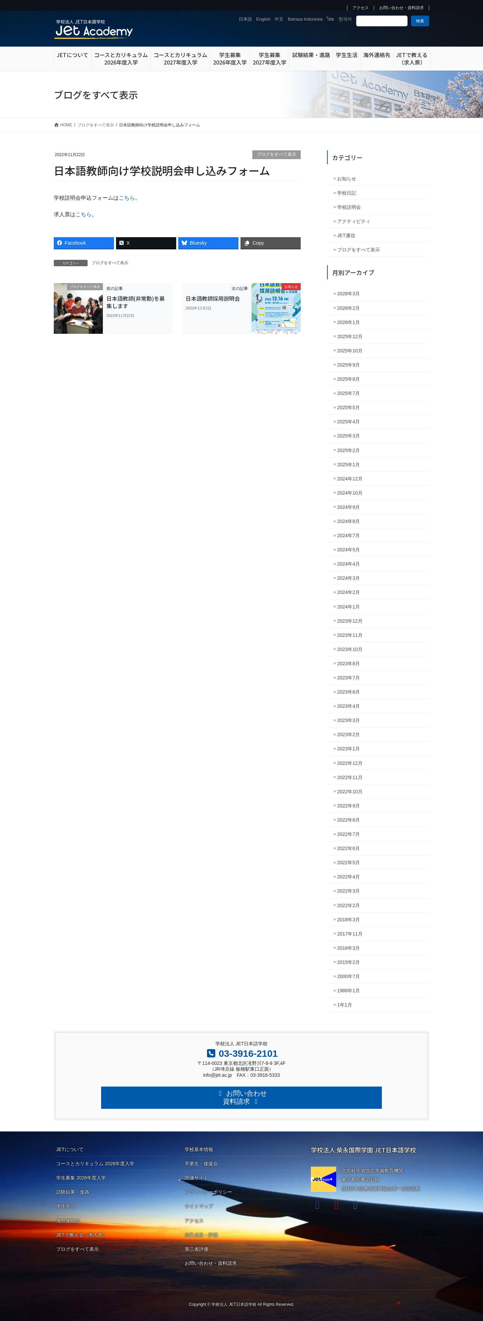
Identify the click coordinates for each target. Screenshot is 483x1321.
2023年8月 (348, 663)
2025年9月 (348, 365)
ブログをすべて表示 (276, 154)
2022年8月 (348, 820)
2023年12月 (350, 621)
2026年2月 (348, 308)
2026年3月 (348, 293)
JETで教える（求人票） (81, 1235)
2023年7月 (348, 677)
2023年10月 (350, 649)
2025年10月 (350, 350)
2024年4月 (348, 564)
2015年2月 (348, 962)
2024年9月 (348, 507)
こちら (127, 198)
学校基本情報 (199, 1149)
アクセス (360, 8)
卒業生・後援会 (201, 1163)
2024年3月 (348, 578)
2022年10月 (350, 791)
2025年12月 (350, 336)
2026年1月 (348, 322)
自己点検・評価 (201, 1235)
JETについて (70, 1149)
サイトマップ (199, 1206)
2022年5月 (348, 862)
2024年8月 (348, 521)
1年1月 (344, 1004)
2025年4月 (348, 421)
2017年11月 (350, 934)
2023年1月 (348, 748)
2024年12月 (350, 478)
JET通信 (346, 235)
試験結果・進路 (72, 1192)
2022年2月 (348, 905)
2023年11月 (350, 635)
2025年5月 (348, 407)
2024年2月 (348, 592)
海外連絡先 (68, 1220)
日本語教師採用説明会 (213, 298)
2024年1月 (348, 606)
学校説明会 (349, 207)
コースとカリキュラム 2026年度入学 (95, 1163)
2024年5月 (348, 549)
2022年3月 (348, 891)
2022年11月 (350, 777)
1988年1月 (348, 990)
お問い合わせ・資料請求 (401, 8)
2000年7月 (348, 976)
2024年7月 (348, 535)
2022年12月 (350, 763)
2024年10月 (350, 493)
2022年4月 (348, 876)
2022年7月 (348, 834)
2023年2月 (348, 734)
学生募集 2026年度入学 (81, 1177)
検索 (420, 21)
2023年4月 (348, 706)
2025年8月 (348, 379)
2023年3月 (348, 720)
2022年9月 (348, 805)
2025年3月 (348, 436)
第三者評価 (196, 1249)
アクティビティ (353, 221)
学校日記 (346, 193)
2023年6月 (348, 692)
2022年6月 (348, 848)
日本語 (245, 19)
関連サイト (196, 1177)
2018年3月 (348, 919)
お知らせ (346, 178)
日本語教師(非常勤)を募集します (136, 302)
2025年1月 (348, 464)
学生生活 (65, 1206)
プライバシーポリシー (208, 1192)
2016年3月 (348, 948)
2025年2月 (348, 450)
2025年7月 (348, 393)
